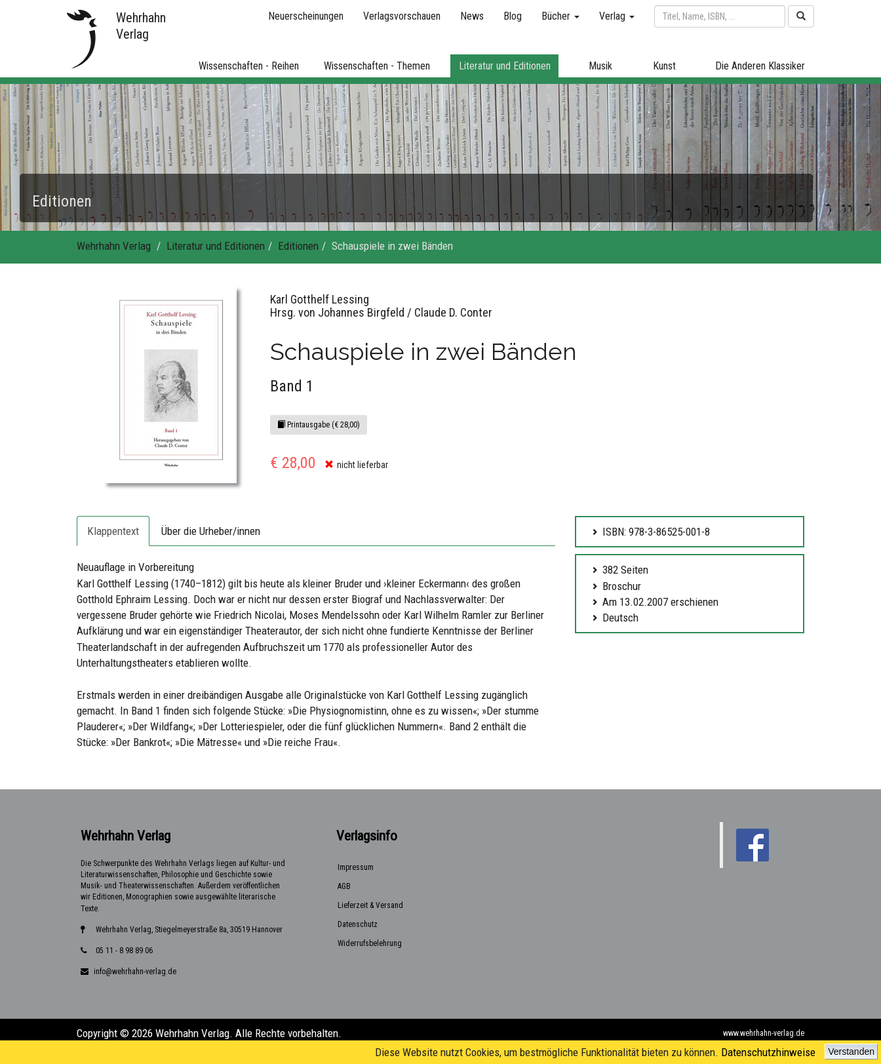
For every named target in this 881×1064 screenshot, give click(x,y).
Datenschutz (358, 924)
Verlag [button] (617, 16)
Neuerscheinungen (305, 16)
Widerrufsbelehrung (370, 943)
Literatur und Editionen (215, 245)
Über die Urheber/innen (210, 531)
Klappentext (113, 531)
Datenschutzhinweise (768, 1052)
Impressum (356, 867)
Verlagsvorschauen (401, 16)
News (472, 16)
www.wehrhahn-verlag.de (763, 1033)
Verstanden (851, 1051)
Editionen (298, 245)
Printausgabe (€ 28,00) (318, 424)
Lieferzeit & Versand (370, 905)
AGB (344, 886)
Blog (512, 16)
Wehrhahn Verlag (114, 245)
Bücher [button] (560, 16)
